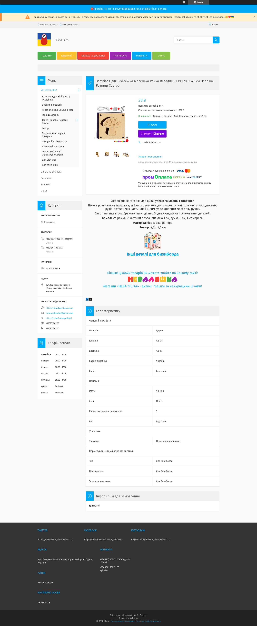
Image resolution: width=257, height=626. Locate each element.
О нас (161, 55)
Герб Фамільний (50, 115)
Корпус (45, 128)
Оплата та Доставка (93, 55)
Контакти (141, 55)
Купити (154, 125)
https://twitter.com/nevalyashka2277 (55, 539)
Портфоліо (120, 55)
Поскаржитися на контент (122, 621)
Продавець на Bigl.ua (128, 618)
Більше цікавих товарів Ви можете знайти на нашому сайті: (152, 273)
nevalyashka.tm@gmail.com (59, 313)
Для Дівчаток (49, 159)
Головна (47, 55)
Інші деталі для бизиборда (153, 254)
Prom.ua (143, 615)
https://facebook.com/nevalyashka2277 (103, 539)
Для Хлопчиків (50, 165)
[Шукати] (216, 40)
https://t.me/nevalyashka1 (59, 318)
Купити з (154, 133)
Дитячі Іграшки (49, 89)
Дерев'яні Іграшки (52, 104)
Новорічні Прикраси (53, 146)
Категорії (66, 55)
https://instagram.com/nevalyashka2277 (150, 539)
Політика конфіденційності (148, 621)
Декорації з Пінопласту (54, 141)
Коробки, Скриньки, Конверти (57, 110)
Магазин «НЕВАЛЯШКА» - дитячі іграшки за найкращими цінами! (152, 286)
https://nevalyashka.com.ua (59, 308)
